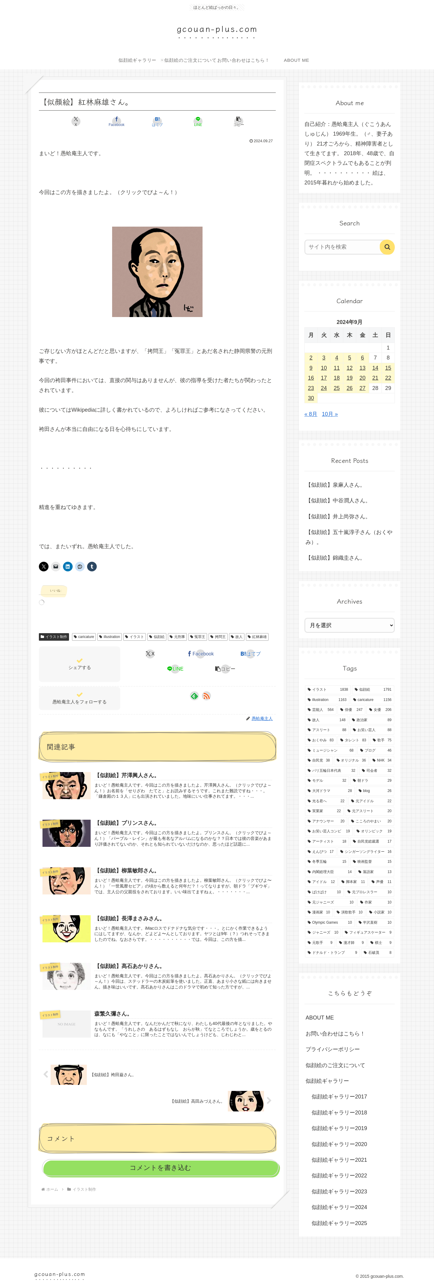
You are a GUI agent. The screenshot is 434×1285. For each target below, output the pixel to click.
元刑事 (177, 637)
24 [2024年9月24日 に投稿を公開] (324, 388)
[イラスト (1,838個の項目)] (328, 689)
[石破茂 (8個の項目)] (377, 952)
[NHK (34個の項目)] (382, 760)
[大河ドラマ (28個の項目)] (330, 791)
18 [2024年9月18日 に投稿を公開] (337, 378)
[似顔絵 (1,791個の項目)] (373, 689)
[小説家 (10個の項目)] (380, 912)
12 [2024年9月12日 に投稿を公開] (350, 368)
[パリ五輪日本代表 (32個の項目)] (331, 770)
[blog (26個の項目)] (375, 791)
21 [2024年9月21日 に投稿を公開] (375, 378)
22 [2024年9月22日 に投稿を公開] (388, 378)
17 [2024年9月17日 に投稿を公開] (324, 378)
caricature (84, 637)
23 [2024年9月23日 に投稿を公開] (311, 388)
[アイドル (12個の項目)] (321, 882)
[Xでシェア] (78, 121)
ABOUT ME (320, 1018)
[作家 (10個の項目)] (375, 902)
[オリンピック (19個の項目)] (374, 831)
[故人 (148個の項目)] (326, 720)
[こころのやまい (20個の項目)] (371, 821)
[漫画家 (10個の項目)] (319, 912)
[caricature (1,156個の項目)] (372, 700)
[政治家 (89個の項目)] (371, 720)
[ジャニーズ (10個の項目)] (323, 932)
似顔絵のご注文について (335, 1065)
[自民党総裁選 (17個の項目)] (372, 841)
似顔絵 (157, 637)
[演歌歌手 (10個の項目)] (349, 912)
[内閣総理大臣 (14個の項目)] (329, 872)
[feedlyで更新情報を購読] (194, 696)
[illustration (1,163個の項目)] (327, 700)
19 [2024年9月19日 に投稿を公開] (350, 378)
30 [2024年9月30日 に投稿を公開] (311, 398)
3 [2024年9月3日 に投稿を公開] (324, 358)
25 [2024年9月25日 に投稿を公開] (337, 388)
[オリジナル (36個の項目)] (351, 760)
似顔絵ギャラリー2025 (339, 1223)
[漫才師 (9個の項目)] (351, 942)
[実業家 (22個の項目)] (324, 811)
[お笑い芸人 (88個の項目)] (372, 730)
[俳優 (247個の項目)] (351, 710)
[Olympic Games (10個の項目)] (330, 922)
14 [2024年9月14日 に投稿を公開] (375, 368)
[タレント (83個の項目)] (353, 740)
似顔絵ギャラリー (327, 1081)
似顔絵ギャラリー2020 (339, 1144)
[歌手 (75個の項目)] (382, 740)
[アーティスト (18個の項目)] (327, 841)
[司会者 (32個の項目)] (376, 770)
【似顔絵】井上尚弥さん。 (338, 517)
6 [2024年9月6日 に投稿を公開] (362, 358)
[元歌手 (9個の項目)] (320, 942)
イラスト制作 (54, 637)
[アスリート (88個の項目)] (327, 730)
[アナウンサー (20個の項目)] (326, 821)
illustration (109, 637)
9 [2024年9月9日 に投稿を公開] (311, 368)
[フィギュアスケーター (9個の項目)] (368, 932)
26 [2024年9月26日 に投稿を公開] (350, 388)
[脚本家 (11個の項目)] (353, 882)
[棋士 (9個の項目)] (381, 942)
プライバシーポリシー (333, 1049)
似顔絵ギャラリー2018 (339, 1113)
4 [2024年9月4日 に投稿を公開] (336, 358)
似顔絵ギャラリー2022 (339, 1176)
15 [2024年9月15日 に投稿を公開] (388, 368)
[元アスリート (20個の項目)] (369, 811)
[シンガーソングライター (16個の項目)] (366, 851)
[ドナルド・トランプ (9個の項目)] (332, 952)
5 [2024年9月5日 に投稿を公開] (349, 358)
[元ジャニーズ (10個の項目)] (330, 902)
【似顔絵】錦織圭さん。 (335, 558)
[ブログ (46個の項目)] (375, 750)
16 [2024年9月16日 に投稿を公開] (311, 378)
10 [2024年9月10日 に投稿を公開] (324, 368)
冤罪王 (198, 637)
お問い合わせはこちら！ (335, 1034)
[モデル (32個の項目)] (327, 780)
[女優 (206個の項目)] (380, 710)
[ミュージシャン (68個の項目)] (330, 750)
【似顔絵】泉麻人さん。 (335, 485)
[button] (237, 121)
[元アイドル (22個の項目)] (371, 801)
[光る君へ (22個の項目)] (326, 801)
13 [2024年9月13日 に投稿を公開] (363, 368)
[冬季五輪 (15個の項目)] (327, 861)
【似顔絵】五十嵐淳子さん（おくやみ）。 (349, 537)
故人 (237, 637)
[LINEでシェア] (197, 121)
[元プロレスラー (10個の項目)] (369, 892)
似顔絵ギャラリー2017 (339, 1097)
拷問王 (218, 637)
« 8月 (310, 414)
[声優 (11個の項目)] (381, 882)
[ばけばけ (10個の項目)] (324, 892)
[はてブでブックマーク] (157, 121)
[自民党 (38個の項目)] (319, 760)
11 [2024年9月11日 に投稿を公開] (337, 368)
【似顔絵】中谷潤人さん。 (338, 501)
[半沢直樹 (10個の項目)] (375, 922)
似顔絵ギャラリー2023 (339, 1192)
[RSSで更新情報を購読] (206, 696)
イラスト (134, 637)
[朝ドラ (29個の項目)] (372, 780)
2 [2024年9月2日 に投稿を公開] (311, 358)
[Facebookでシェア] (118, 121)
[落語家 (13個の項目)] (375, 872)
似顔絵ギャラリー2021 (339, 1160)
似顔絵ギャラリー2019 (339, 1128)
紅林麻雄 (257, 637)
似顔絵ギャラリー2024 (339, 1207)
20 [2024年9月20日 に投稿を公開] (363, 378)
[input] (346, 247)
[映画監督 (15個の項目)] (372, 861)
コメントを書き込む (160, 1168)
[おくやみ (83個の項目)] (320, 740)
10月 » (330, 414)
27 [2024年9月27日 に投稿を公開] (363, 388)
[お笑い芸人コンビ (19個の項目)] (329, 831)
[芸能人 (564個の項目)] (320, 710)
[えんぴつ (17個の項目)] (320, 851)
